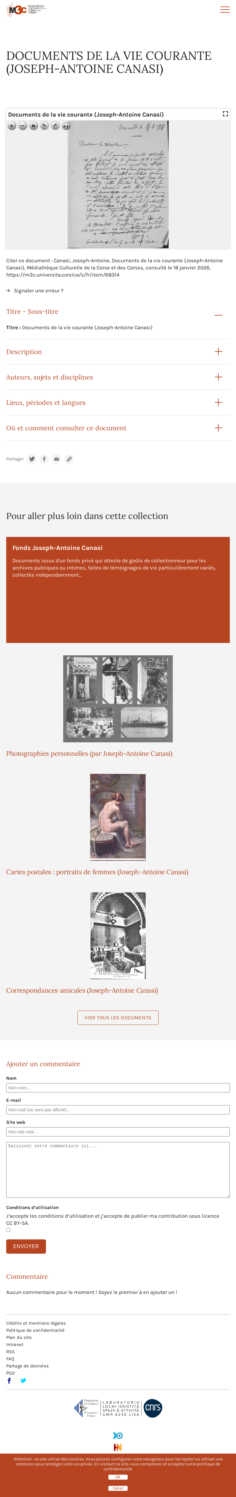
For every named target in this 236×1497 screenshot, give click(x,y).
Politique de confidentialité (35, 1330)
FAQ (10, 1359)
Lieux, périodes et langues (46, 402)
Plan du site (19, 1337)
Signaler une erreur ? (38, 290)
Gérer (118, 1488)
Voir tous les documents (118, 1018)
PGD (10, 1373)
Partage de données (27, 1366)
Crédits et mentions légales (36, 1323)
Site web (15, 1122)
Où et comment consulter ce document (66, 428)
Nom (11, 1078)
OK (118, 1477)
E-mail (13, 1100)
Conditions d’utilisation (32, 1207)
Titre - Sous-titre (32, 311)
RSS (10, 1351)
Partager (15, 459)
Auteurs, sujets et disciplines (49, 377)
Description (24, 352)
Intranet (15, 1344)
